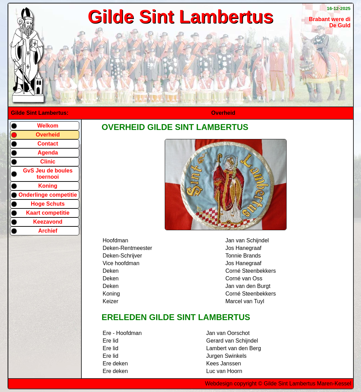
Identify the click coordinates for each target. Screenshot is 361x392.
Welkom (47, 126)
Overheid (48, 135)
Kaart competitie (47, 213)
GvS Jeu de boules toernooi (47, 174)
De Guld (339, 25)
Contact (47, 144)
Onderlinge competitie (48, 195)
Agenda (48, 153)
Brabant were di (329, 19)
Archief (47, 231)
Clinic (47, 162)
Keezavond (47, 222)
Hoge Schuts (48, 204)
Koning (47, 186)
